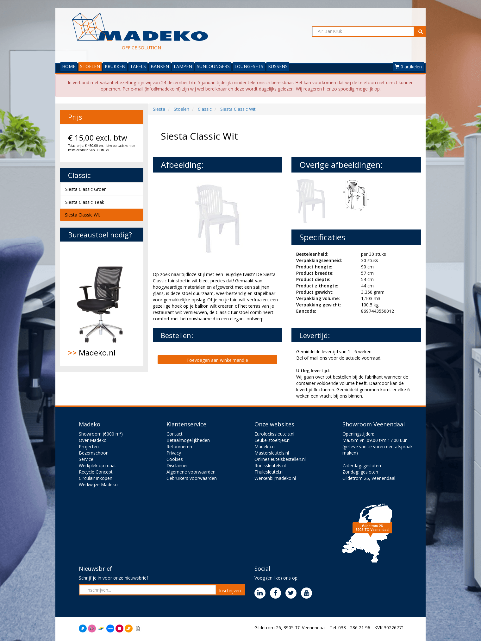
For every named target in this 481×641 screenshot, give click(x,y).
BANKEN (160, 66)
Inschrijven (230, 591)
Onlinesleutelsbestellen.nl (280, 459)
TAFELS (138, 66)
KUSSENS (278, 66)
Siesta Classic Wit (82, 215)
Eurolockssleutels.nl (274, 434)
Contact (174, 434)
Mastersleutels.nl (271, 453)
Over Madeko (93, 440)
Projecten (89, 446)
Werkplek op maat (97, 465)
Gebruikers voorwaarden (191, 478)
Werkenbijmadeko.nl (275, 478)
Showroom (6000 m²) (101, 434)
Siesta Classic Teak (84, 202)
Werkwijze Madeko (98, 484)
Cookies (174, 459)
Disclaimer (177, 465)
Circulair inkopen (95, 478)
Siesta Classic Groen (86, 189)
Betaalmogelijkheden (188, 440)
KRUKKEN (115, 66)
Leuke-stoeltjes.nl (272, 440)
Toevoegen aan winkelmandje (217, 360)
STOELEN (90, 66)
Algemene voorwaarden (191, 472)
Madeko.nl (101, 304)
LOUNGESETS (248, 66)
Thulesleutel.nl (269, 472)
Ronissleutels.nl (270, 465)
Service (86, 459)
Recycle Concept (96, 472)
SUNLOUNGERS (213, 66)
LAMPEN (183, 66)
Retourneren (179, 446)
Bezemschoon (94, 453)
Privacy (173, 453)
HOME (68, 66)
